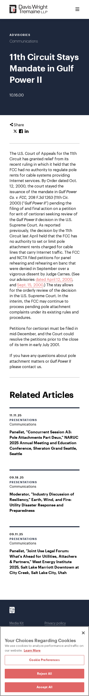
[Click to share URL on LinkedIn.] (26, 131)
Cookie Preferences (44, 660)
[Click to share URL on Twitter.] (15, 131)
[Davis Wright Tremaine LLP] (28, 9)
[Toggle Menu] (77, 9)
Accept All (44, 687)
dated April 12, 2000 (54, 280)
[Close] (83, 633)
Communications (23, 41)
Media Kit (16, 623)
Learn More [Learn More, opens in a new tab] (32, 650)
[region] (44, 661)
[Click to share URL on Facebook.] (21, 131)
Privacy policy (55, 623)
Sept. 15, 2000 (30, 285)
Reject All (44, 673)
